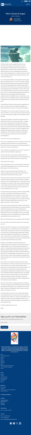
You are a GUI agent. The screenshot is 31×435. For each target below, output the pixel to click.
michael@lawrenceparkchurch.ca (10, 419)
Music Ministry (3, 387)
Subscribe (4, 327)
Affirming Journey (4, 378)
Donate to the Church (5, 355)
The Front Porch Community (6, 367)
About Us (2, 357)
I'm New (2, 375)
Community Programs (6, 394)
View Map (3, 404)
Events (2, 358)
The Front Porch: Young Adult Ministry (8, 389)
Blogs (2, 364)
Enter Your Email (4, 322)
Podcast (2, 361)
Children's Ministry (4, 391)
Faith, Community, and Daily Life (7, 365)
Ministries (3, 362)
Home (2, 354)
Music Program (3, 379)
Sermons (2, 360)
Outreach (2, 388)
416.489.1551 (7, 415)
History (2, 382)
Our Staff (2, 380)
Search (22, 1)
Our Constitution (4, 376)
